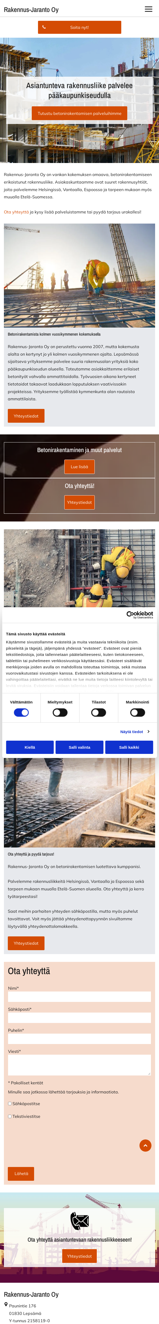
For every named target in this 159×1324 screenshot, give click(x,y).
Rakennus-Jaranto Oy (31, 9)
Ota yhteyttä (16, 211)
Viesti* (14, 1051)
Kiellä (30, 747)
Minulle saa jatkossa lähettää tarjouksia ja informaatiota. (63, 1091)
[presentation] (29, 1143)
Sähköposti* (19, 1009)
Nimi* (13, 988)
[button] (148, 10)
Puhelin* (16, 1030)
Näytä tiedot (131, 731)
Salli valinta (79, 747)
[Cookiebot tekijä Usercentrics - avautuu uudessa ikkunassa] (130, 615)
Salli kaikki (129, 747)
